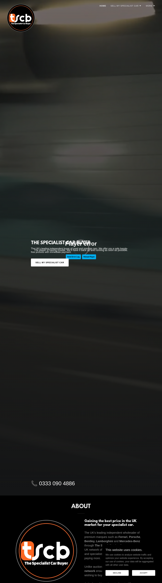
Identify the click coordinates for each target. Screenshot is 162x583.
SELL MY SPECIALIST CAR (49, 262)
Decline (117, 573)
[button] (126, 6)
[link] (21, 5)
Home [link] (103, 6)
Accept (143, 573)
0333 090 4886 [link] (57, 483)
